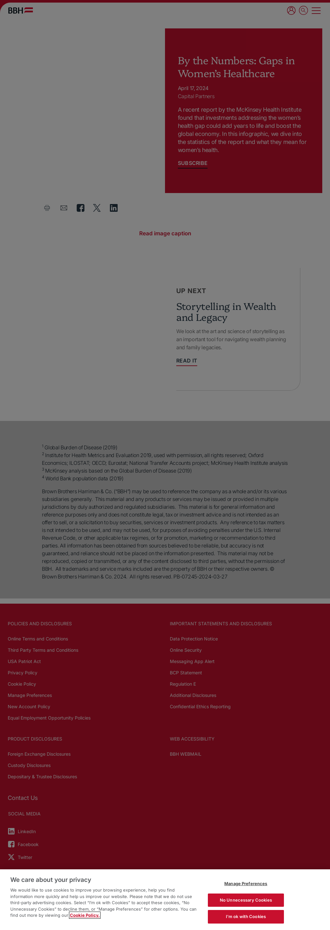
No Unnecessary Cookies (246, 900)
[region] (165, 899)
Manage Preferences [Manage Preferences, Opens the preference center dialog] (245, 883)
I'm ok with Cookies (246, 916)
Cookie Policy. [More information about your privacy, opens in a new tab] (85, 915)
